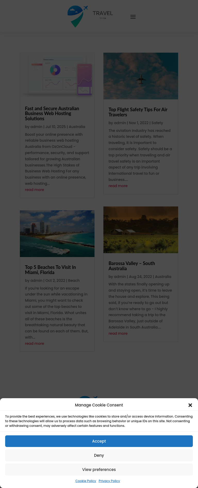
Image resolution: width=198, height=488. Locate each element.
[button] (190, 405)
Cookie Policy (86, 481)
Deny (99, 455)
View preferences (99, 469)
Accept (99, 441)
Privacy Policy (109, 481)
